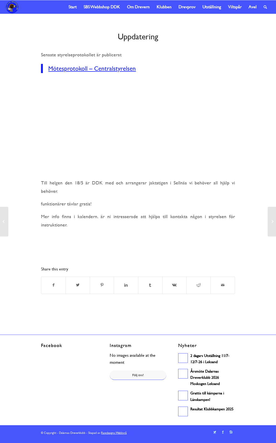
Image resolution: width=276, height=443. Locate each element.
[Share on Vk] (175, 285)
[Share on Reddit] (199, 285)
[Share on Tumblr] (150, 285)
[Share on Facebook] (53, 285)
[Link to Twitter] (215, 435)
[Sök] (265, 7)
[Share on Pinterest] (102, 285)
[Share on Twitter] (78, 285)
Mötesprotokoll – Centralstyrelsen (90, 68)
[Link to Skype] (231, 435)
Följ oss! (138, 375)
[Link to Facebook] (223, 435)
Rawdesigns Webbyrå (113, 435)
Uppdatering (138, 36)
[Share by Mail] (223, 285)
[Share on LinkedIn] (126, 285)
